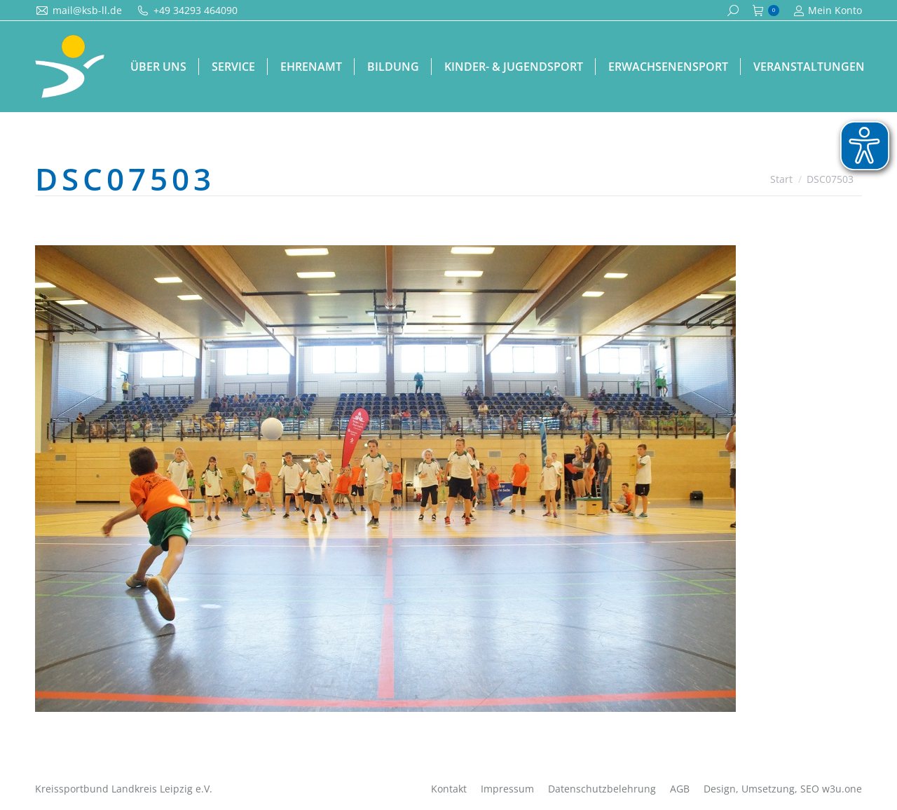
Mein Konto (827, 11)
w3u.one (842, 788)
